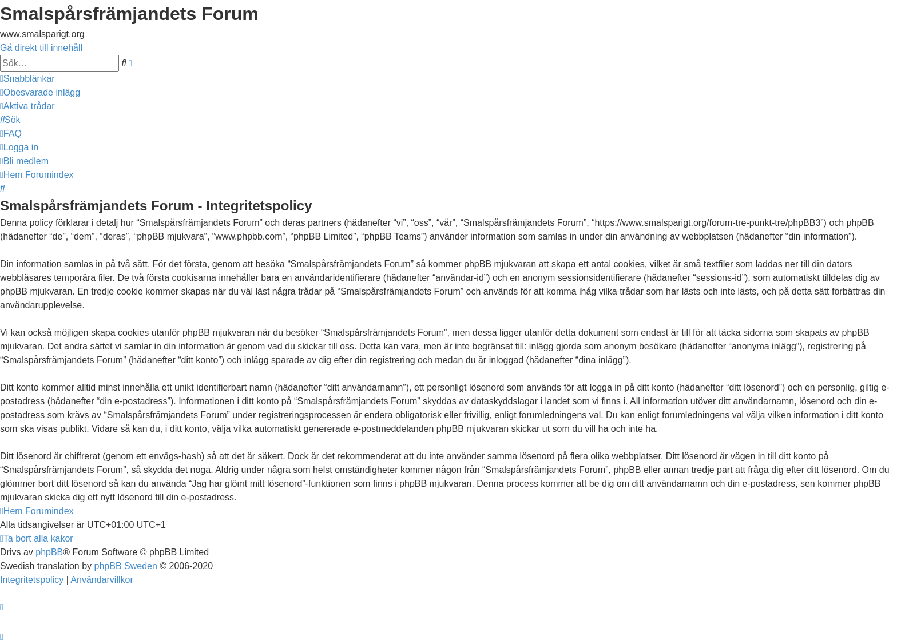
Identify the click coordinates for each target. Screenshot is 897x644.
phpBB (49, 552)
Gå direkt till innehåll (41, 48)
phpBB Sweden (125, 566)
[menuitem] (40, 92)
